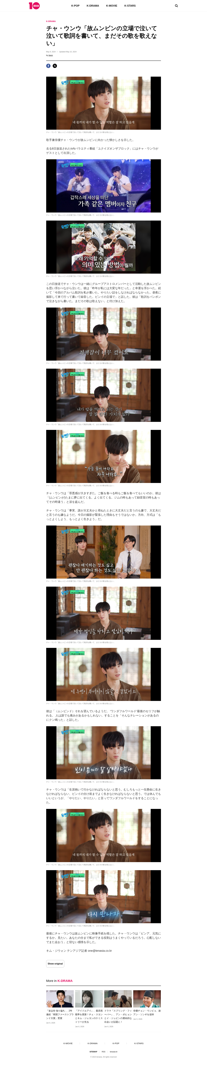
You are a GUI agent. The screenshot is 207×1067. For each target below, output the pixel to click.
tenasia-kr (113, 1052)
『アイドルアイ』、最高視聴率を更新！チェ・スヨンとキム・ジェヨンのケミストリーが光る (89, 1016)
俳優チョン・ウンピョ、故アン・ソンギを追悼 (147, 1012)
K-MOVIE (111, 5)
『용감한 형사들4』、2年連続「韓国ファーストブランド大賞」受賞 (60, 1014)
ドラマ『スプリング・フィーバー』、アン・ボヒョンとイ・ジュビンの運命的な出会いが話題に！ (118, 1016)
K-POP (75, 5)
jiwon (51, 55)
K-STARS (130, 5)
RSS (103, 1052)
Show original (55, 963)
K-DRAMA (93, 5)
